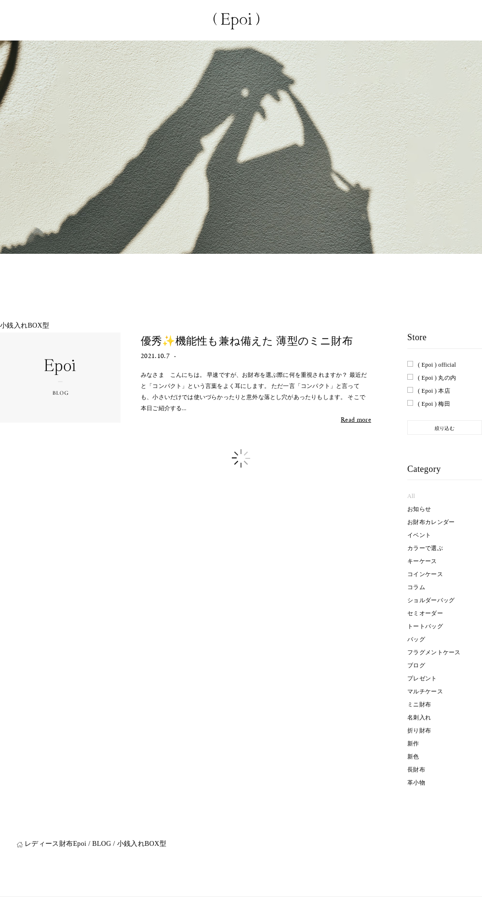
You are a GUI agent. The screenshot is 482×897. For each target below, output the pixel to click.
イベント (419, 535)
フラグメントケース (434, 652)
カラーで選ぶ (425, 548)
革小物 (416, 782)
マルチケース (425, 691)
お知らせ (419, 509)
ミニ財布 (419, 704)
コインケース (425, 574)
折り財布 (419, 730)
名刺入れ (419, 717)
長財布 (416, 769)
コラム (416, 587)
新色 (413, 756)
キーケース (422, 561)
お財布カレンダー (431, 522)
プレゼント (422, 678)
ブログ (416, 665)
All (411, 496)
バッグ (416, 639)
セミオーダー (425, 613)
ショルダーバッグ (431, 600)
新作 (413, 743)
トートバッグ (425, 626)
